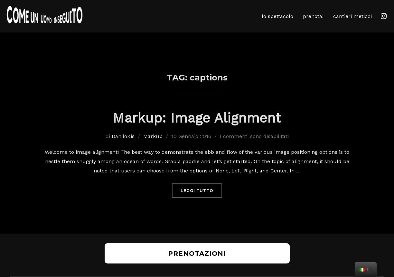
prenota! (313, 16)
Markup (153, 145)
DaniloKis (123, 145)
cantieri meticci (352, 16)
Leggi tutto (201, 199)
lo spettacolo (277, 16)
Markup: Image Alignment (196, 126)
